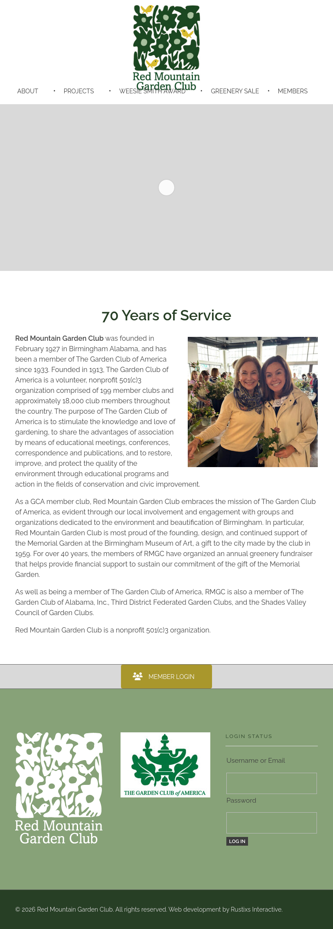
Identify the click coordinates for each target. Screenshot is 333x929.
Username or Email (255, 760)
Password (241, 800)
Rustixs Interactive (256, 909)
